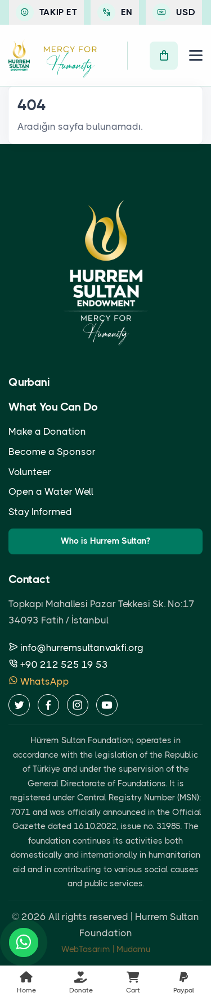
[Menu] (196, 55)
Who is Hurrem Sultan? (105, 541)
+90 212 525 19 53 (58, 664)
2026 (33, 916)
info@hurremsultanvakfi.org (75, 647)
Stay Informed (40, 511)
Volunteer (29, 471)
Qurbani (29, 382)
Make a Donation (47, 431)
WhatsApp (38, 681)
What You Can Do (53, 406)
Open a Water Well (50, 491)
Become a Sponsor (52, 451)
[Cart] (164, 56)
